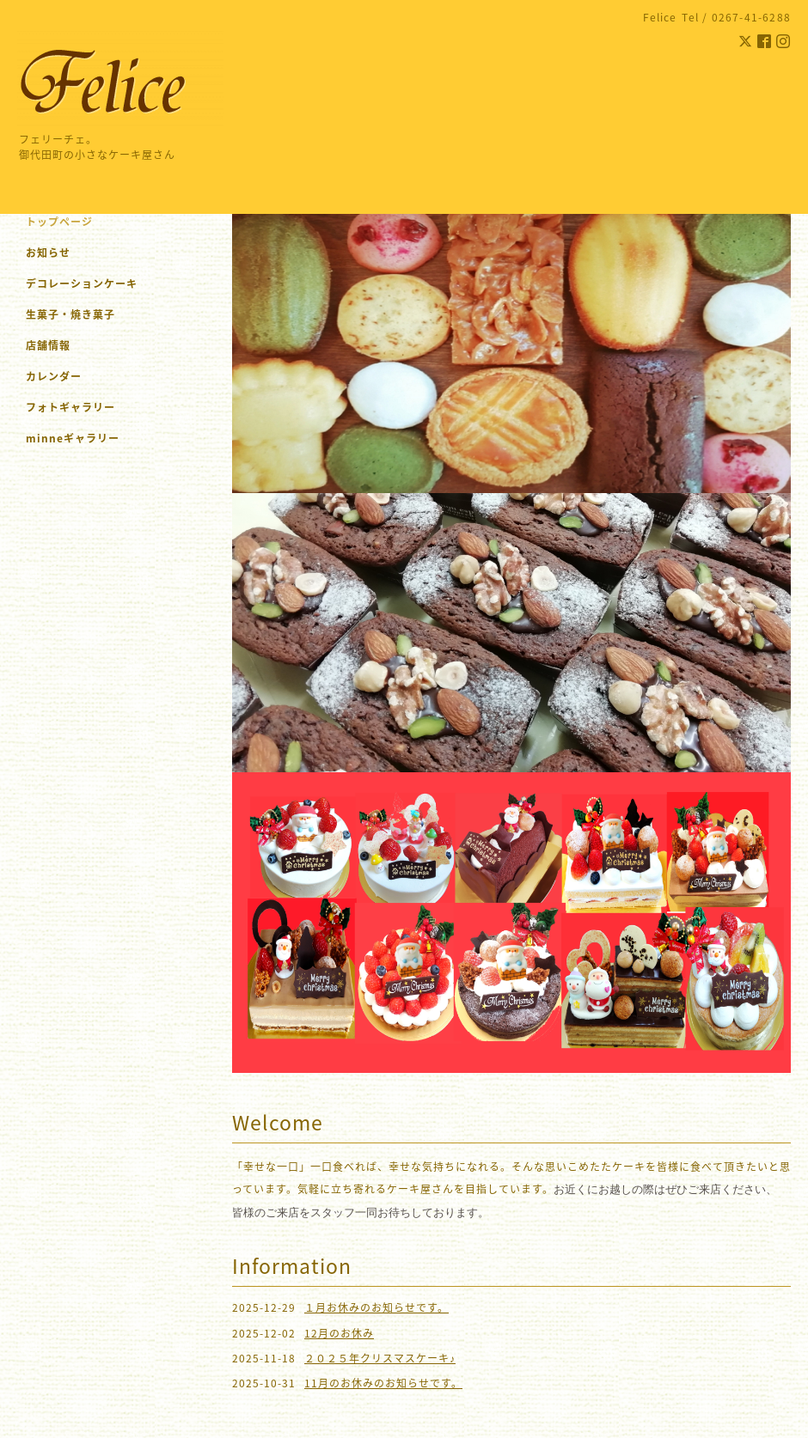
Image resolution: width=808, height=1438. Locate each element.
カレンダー (54, 376)
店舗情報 (48, 345)
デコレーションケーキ (104, 283)
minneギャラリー (72, 438)
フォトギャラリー (70, 407)
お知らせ (48, 252)
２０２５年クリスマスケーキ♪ (380, 1358)
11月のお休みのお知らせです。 (383, 1383)
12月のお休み (339, 1333)
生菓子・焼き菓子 (70, 314)
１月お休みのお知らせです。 (376, 1307)
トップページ (59, 221)
